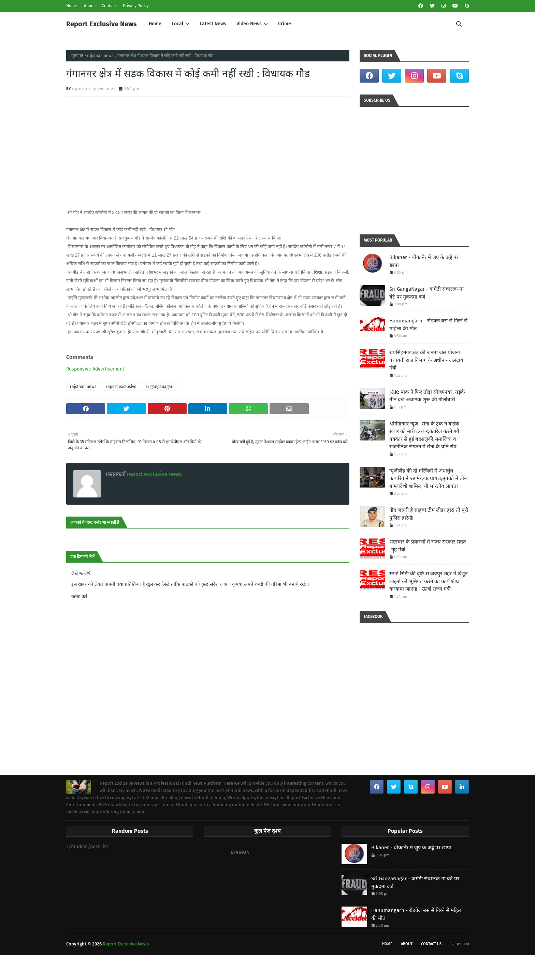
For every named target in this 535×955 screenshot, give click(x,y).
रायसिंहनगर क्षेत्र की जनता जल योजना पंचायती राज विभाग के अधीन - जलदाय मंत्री (426, 360)
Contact (109, 5)
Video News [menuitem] (249, 24)
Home (71, 5)
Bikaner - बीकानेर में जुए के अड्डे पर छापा (424, 261)
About (89, 5)
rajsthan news (100, 55)
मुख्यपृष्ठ (77, 55)
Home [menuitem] (155, 24)
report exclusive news (94, 88)
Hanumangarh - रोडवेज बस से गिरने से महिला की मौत (428, 325)
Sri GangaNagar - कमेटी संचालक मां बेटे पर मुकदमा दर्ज (426, 293)
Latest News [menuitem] (213, 24)
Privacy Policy (136, 5)
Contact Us (431, 944)
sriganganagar (159, 386)
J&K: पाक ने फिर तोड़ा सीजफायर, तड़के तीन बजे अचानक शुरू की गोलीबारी (427, 396)
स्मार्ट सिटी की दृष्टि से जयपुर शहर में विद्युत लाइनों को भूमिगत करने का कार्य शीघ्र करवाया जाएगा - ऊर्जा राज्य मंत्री (428, 581)
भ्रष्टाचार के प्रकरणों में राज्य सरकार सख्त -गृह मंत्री (427, 546)
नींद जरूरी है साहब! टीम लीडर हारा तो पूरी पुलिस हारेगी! (428, 514)
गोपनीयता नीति (458, 944)
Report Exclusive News (101, 24)
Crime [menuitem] (284, 24)
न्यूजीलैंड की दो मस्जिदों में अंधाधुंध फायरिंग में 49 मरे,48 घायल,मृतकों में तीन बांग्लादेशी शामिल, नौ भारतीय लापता (428, 478)
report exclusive (121, 386)
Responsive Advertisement (95, 369)
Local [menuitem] (177, 24)
